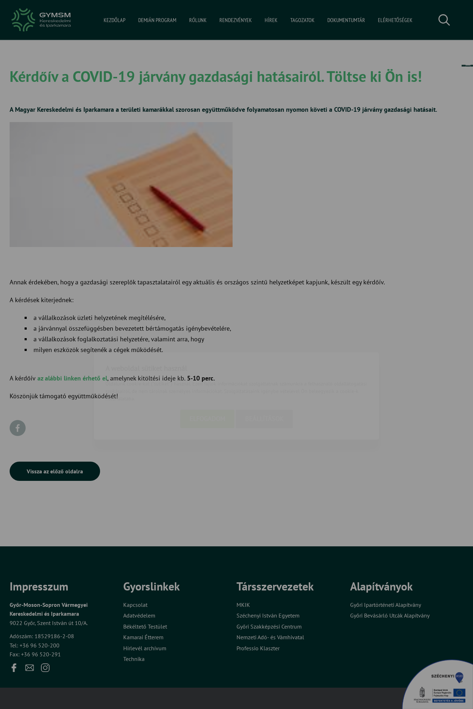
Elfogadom (207, 377)
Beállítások (264, 377)
